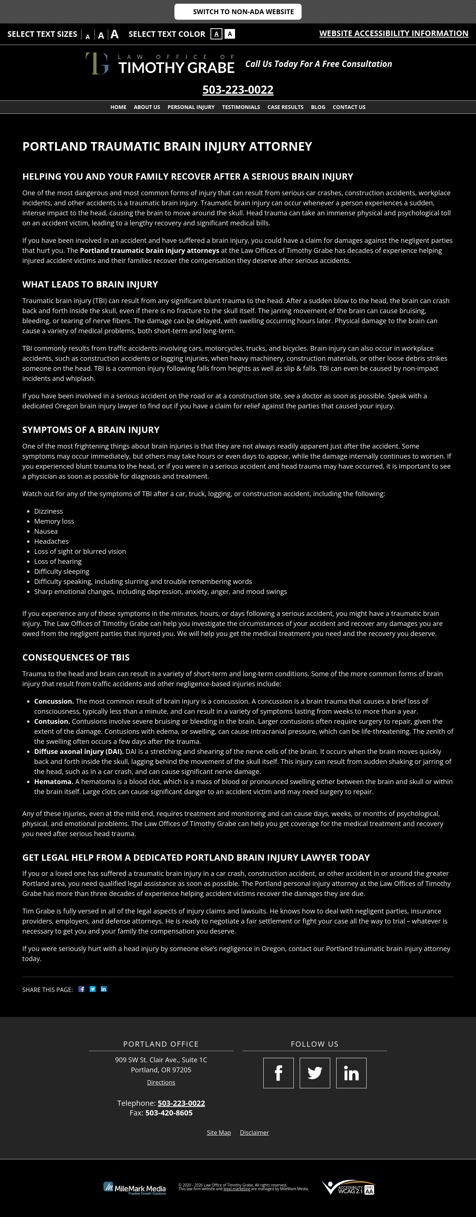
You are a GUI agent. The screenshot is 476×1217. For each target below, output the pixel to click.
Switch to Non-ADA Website (243, 11)
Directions (161, 1082)
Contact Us (349, 106)
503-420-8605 (169, 1113)
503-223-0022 (238, 89)
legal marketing (236, 1188)
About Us (147, 106)
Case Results (285, 106)
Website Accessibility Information (394, 33)
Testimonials (241, 106)
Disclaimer (254, 1132)
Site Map (219, 1132)
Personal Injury (191, 106)
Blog (318, 106)
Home (118, 106)
